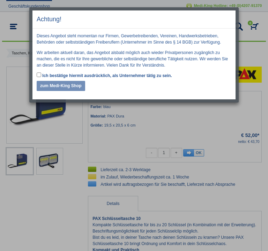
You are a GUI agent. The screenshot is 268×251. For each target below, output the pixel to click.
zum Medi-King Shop (61, 85)
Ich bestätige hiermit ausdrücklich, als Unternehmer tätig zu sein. (104, 75)
